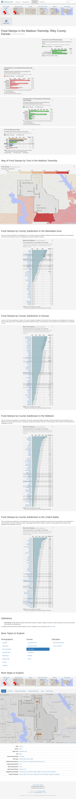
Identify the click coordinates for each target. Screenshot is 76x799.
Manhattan (45, 774)
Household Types (6, 652)
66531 (31, 759)
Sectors (29, 659)
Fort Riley (21, 756)
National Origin (5, 659)
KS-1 (20, 764)
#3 (52, 100)
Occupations (31, 652)
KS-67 (24, 769)
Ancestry (4, 662)
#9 (52, 527)
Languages (5, 665)
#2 (33, 69)
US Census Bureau (41, 791)
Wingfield (57, 774)
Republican (51, 774)
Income (35, 2)
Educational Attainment (58, 642)
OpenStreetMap (38, 792)
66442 (20, 759)
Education (42, 2)
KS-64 (20, 769)
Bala (20, 771)
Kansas (21, 746)
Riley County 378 (40, 761)
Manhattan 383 (32, 761)
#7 (52, 326)
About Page (52, 626)
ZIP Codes (10, 691)
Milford (35, 771)
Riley (20, 748)
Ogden (39, 771)
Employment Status (32, 646)
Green (41, 774)
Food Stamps (31, 649)
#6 (52, 240)
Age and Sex (5, 646)
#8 (52, 426)
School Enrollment (57, 646)
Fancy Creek (30, 774)
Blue (25, 774)
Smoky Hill (48, 771)
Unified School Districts (20, 691)
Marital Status (5, 655)
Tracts (42, 691)
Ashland (21, 774)
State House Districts (33, 691)
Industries (30, 655)
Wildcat (54, 771)
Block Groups (49, 691)
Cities (3, 691)
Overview (17, 2)
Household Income (32, 642)
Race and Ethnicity (6, 649)
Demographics (26, 2)
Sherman (43, 771)
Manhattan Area (23, 751)
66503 (24, 759)
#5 (74, 166)
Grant (23, 771)
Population (4, 642)
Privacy (41, 785)
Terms (37, 785)
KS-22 (20, 766)
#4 (33, 129)
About (34, 785)
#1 (71, 39)
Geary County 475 (23, 761)
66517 (28, 759)
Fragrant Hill (36, 774)
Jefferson (31, 771)
